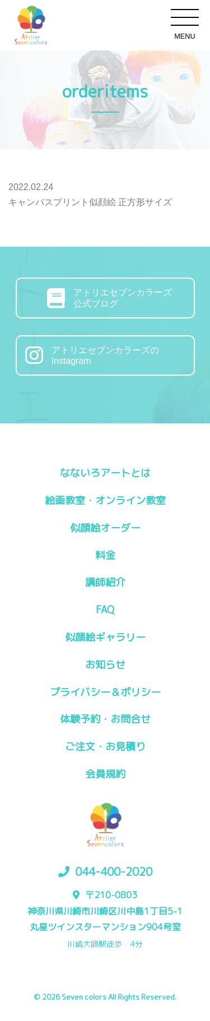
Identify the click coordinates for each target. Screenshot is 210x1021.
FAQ (105, 610)
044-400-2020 (113, 871)
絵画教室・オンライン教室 (105, 500)
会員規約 (105, 774)
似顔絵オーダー (105, 528)
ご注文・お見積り (105, 747)
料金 (105, 555)
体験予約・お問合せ (105, 719)
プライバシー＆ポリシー (105, 692)
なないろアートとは (105, 473)
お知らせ (105, 665)
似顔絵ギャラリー (105, 637)
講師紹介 (105, 582)
